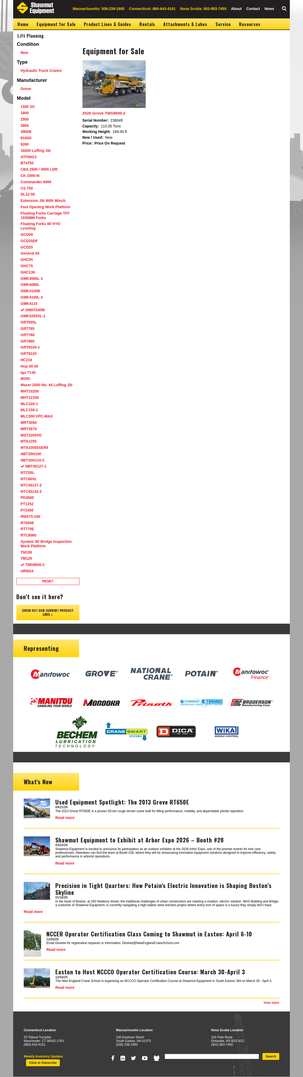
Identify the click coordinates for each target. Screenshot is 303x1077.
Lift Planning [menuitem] (30, 36)
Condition (28, 44)
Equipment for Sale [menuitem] (56, 24)
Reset (47, 581)
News (269, 9)
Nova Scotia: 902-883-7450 (203, 9)
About (236, 9)
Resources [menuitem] (250, 24)
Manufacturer (32, 80)
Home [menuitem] (22, 24)
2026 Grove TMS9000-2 (103, 113)
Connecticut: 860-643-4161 (152, 9)
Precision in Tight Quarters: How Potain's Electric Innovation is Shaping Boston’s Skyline (163, 888)
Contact (253, 9)
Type (22, 62)
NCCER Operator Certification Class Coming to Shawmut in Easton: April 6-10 (149, 934)
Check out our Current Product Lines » (48, 612)
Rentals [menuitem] (147, 24)
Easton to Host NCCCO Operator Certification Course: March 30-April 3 (150, 971)
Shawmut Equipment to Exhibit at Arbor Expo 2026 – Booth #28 (139, 840)
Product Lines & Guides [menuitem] (107, 24)
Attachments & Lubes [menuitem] (185, 24)
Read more (64, 818)
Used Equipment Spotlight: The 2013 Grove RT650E (122, 802)
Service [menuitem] (223, 24)
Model (24, 98)
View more (271, 1003)
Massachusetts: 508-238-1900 (98, 9)
